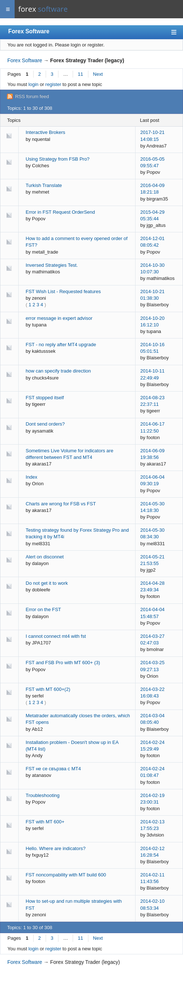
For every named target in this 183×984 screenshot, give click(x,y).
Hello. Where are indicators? (55, 848)
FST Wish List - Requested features (63, 291)
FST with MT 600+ (45, 821)
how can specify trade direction (58, 371)
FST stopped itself (45, 397)
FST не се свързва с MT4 (53, 768)
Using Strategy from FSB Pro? (57, 159)
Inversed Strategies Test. (52, 265)
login (33, 84)
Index (31, 477)
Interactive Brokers (45, 132)
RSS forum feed (32, 96)
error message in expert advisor (59, 318)
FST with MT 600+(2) (48, 689)
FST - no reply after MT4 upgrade (61, 344)
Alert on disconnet (45, 557)
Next (98, 74)
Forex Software (29, 31)
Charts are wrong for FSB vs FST (61, 503)
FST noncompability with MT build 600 (66, 875)
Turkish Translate (44, 185)
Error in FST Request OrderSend (60, 212)
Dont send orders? (45, 424)
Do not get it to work (47, 583)
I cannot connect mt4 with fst (56, 636)
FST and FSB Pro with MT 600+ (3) (63, 662)
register (53, 84)
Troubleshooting (43, 795)
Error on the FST (43, 609)
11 (80, 74)
